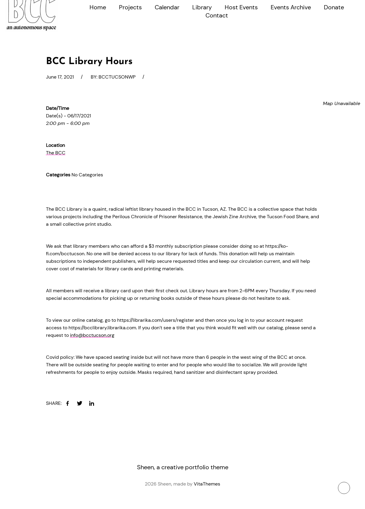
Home (98, 7)
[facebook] (68, 403)
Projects (130, 7)
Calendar (167, 7)
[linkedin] (92, 403)
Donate (334, 7)
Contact (216, 15)
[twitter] (80, 403)
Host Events (241, 7)
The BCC (55, 153)
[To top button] (344, 488)
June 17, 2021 (60, 77)
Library (202, 7)
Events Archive (291, 7)
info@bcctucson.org (92, 335)
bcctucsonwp (117, 77)
